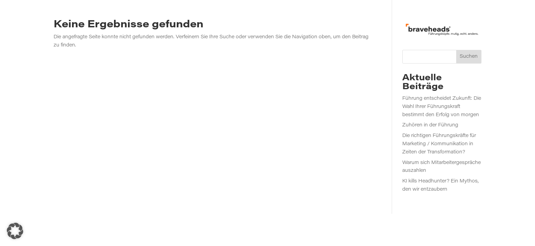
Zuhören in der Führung (430, 125)
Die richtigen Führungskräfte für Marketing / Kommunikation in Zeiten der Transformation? (439, 144)
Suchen (469, 56)
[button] (15, 231)
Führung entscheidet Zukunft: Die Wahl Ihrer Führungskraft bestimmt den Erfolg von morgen (441, 107)
